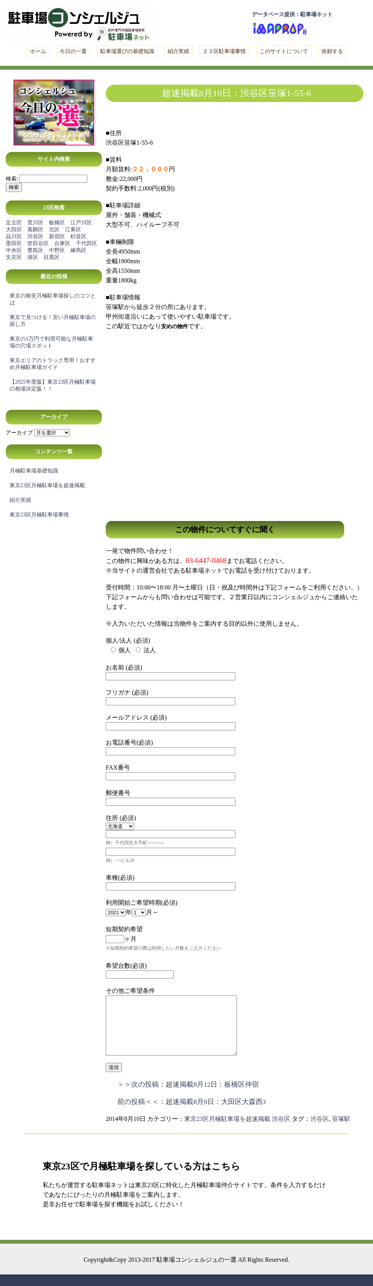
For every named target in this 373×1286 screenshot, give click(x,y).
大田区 (14, 229)
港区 (32, 257)
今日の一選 (73, 51)
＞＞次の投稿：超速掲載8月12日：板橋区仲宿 (188, 1096)
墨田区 (14, 243)
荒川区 (35, 222)
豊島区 (35, 250)
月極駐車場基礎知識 (34, 471)
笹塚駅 (341, 1130)
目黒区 (51, 257)
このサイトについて (284, 51)
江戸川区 (81, 222)
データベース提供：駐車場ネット (292, 14)
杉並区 (78, 236)
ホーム (38, 51)
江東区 (73, 229)
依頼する (332, 51)
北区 (54, 229)
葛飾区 (35, 229)
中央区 (14, 250)
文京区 (14, 257)
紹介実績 (178, 51)
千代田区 (86, 243)
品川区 (14, 236)
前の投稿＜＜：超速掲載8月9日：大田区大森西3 (191, 1113)
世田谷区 (38, 243)
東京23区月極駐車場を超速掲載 (47, 485)
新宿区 (57, 236)
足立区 (14, 222)
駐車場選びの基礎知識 (127, 51)
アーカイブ (19, 433)
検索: (12, 179)
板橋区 (57, 222)
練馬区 (78, 250)
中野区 (57, 250)
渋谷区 (35, 236)
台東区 (62, 243)
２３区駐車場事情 (224, 51)
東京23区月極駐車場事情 (39, 515)
